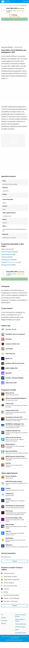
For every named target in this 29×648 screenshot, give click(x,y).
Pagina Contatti (6, 319)
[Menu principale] (27, 1)
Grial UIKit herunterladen (8, 251)
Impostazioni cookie (20, 632)
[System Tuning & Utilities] (14, 5)
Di (9, 10)
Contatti (3, 617)
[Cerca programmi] (24, 1)
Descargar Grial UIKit (7, 264)
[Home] (1, 5)
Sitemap (3, 623)
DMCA (17, 629)
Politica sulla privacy (20, 624)
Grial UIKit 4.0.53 (6, 557)
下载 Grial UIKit (5, 257)
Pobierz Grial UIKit (6, 249)
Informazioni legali (20, 626)
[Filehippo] (5, 1)
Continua (14, 561)
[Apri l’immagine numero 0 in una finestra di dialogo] (13, 140)
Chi (2, 614)
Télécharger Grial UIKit (7, 259)
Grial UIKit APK (15, 8)
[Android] (5, 5)
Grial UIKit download (6, 254)
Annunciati (4, 620)
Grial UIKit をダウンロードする (9, 262)
